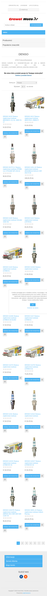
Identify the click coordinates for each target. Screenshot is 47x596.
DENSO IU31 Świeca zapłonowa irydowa (10, 415)
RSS (25, 576)
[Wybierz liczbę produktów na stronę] (23, 86)
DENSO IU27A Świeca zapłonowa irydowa (11, 366)
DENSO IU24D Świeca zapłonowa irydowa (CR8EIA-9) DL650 (11, 318)
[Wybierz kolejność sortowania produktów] (26, 82)
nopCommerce (26, 593)
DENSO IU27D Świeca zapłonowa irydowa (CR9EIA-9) (33, 367)
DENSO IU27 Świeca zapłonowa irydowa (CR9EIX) (32, 318)
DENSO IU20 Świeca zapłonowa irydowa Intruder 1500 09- (12, 220)
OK (33, 304)
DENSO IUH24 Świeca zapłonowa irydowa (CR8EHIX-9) (11, 463)
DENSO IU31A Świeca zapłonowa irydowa (32, 415)
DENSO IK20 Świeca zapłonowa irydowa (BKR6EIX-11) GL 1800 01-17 (12, 119)
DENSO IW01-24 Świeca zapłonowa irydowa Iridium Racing (34, 512)
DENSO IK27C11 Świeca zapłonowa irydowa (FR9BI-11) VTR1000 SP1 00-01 (12, 169)
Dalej (39, 543)
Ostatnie (43, 543)
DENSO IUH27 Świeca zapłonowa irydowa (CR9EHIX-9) (33, 463)
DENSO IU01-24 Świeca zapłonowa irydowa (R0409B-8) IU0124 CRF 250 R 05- (33, 170)
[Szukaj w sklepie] (17, 25)
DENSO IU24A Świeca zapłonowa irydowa (32, 268)
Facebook (21, 576)
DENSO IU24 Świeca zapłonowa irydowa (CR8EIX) (10, 269)
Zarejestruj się (13, 5)
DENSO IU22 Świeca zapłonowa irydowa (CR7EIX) (32, 220)
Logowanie (23, 5)
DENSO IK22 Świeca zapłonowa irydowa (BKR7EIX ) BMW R (32, 118)
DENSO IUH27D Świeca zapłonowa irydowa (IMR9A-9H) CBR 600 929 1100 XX (12, 513)
